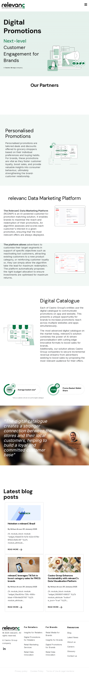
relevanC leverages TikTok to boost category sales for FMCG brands (24, 578)
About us (71, 642)
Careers (70, 647)
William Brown (16, 529)
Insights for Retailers (33, 632)
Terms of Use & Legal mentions (60, 671)
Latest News (72, 637)
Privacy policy (21, 671)
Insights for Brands (54, 640)
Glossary (71, 651)
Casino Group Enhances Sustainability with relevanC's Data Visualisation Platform (63, 578)
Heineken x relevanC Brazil (21, 523)
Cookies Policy (36, 671)
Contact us (72, 656)
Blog (69, 633)
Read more (15, 549)
